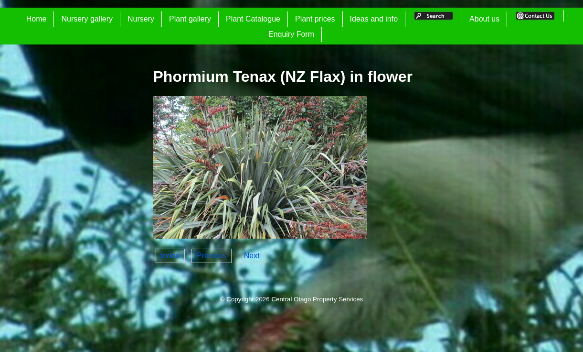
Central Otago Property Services (317, 299)
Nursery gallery (87, 19)
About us (484, 19)
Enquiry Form (291, 34)
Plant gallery (190, 19)
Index (170, 256)
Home (36, 19)
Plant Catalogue (253, 19)
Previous (211, 256)
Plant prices (315, 19)
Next (252, 256)
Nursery (140, 19)
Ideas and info (374, 19)
